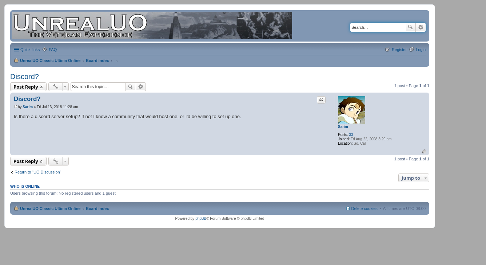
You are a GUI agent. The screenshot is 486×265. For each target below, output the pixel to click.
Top (424, 151)
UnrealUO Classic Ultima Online (50, 60)
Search (410, 27)
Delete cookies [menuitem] (364, 208)
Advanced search (421, 27)
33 (351, 135)
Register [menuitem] (399, 49)
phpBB (200, 219)
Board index (97, 60)
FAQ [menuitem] (53, 49)
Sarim (343, 127)
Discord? (24, 77)
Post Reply (25, 86)
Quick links (30, 49)
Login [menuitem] (421, 49)
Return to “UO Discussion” (38, 172)
